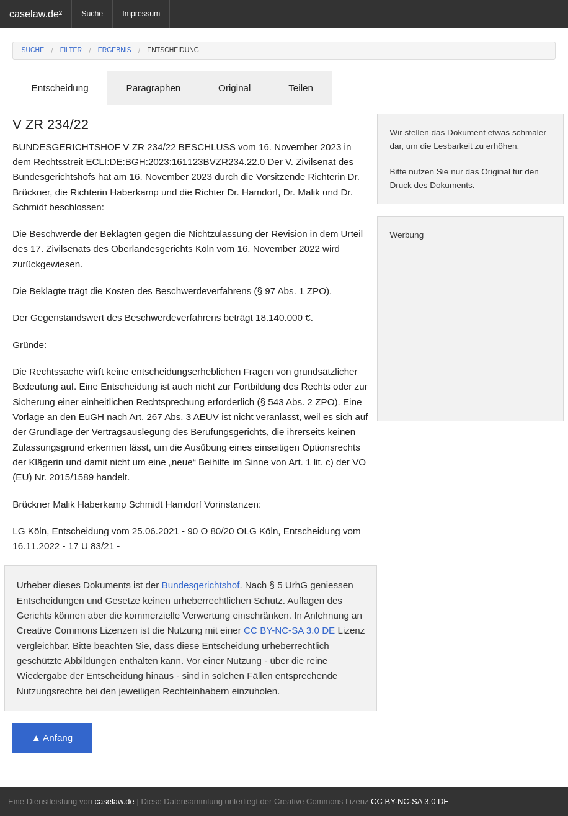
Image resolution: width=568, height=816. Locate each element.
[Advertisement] (470, 331)
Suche (92, 13)
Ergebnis (114, 50)
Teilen (300, 88)
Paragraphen (153, 88)
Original (234, 88)
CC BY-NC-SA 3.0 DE (289, 630)
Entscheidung (173, 50)
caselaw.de (114, 801)
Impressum (141, 13)
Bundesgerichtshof (201, 585)
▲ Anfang (52, 737)
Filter (71, 50)
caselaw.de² (35, 13)
